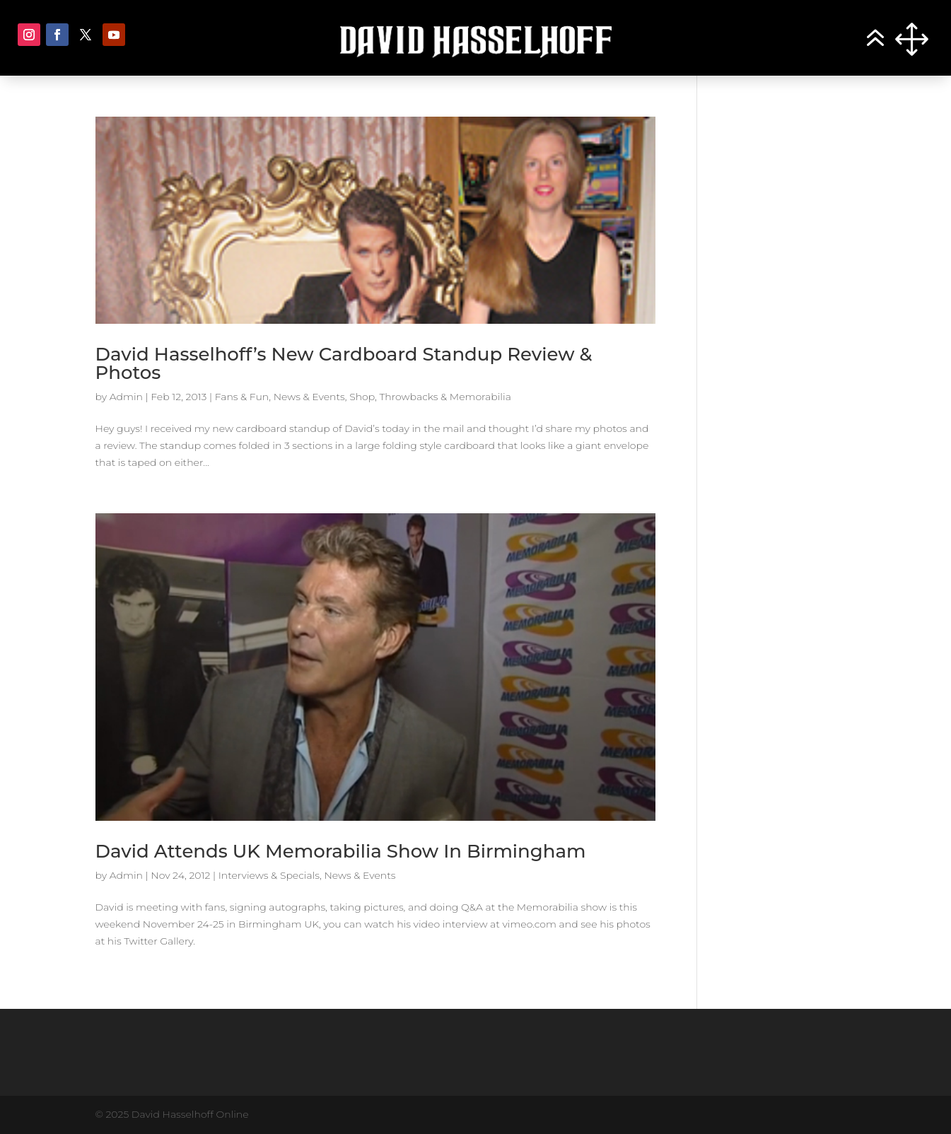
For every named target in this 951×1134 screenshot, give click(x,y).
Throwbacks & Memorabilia (444, 396)
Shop (362, 396)
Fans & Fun (242, 396)
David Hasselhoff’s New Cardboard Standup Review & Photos (344, 363)
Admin (126, 396)
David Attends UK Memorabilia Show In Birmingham (340, 851)
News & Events (309, 396)
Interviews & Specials (269, 875)
